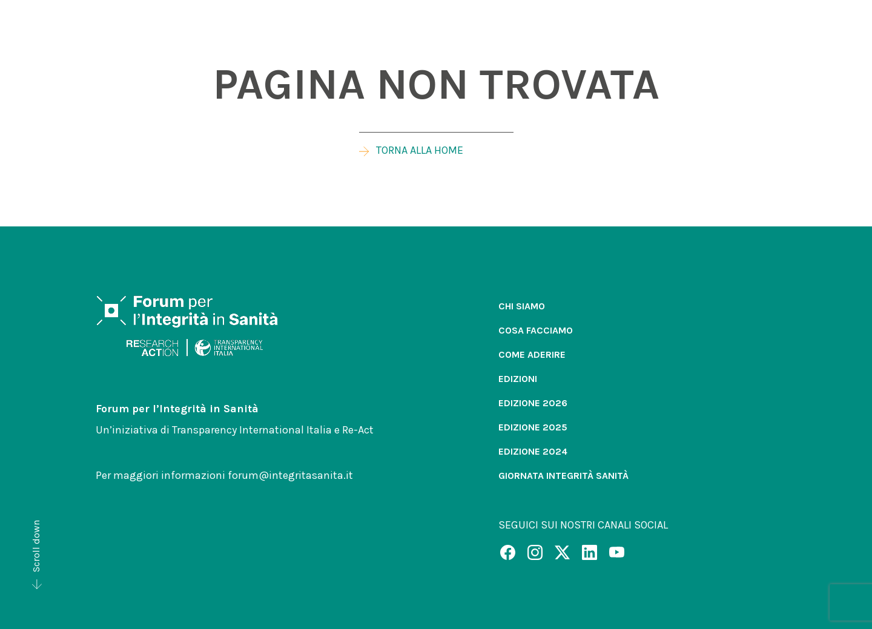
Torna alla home (411, 150)
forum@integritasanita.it (290, 475)
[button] (593, 35)
